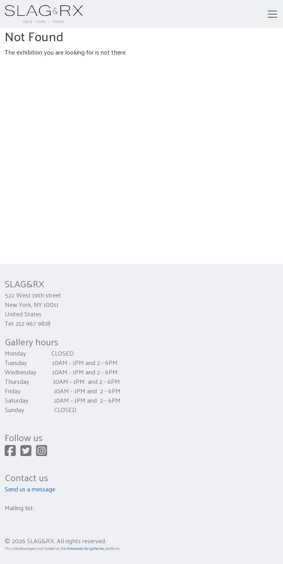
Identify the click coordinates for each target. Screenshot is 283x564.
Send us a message (30, 489)
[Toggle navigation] (272, 14)
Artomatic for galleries (85, 548)
